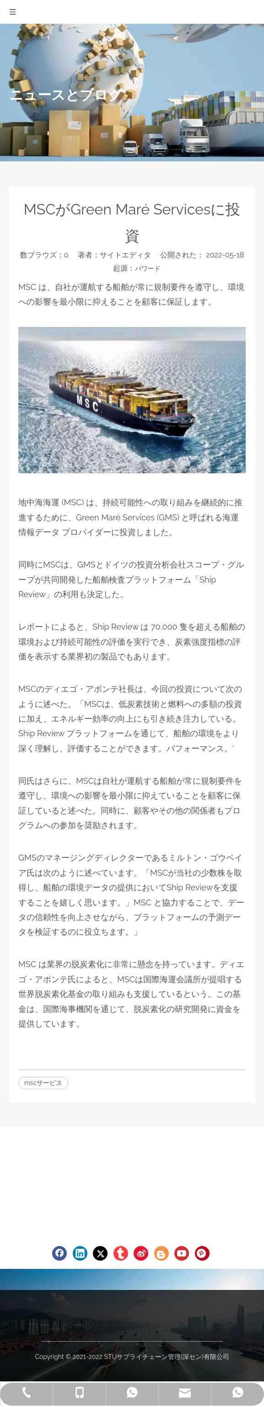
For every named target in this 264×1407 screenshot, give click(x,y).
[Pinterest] (202, 1253)
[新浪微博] (141, 1253)
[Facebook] (59, 1253)
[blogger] (161, 1253)
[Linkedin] (80, 1253)
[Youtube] (181, 1253)
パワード (148, 268)
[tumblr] (120, 1253)
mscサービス (43, 1082)
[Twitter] (100, 1253)
